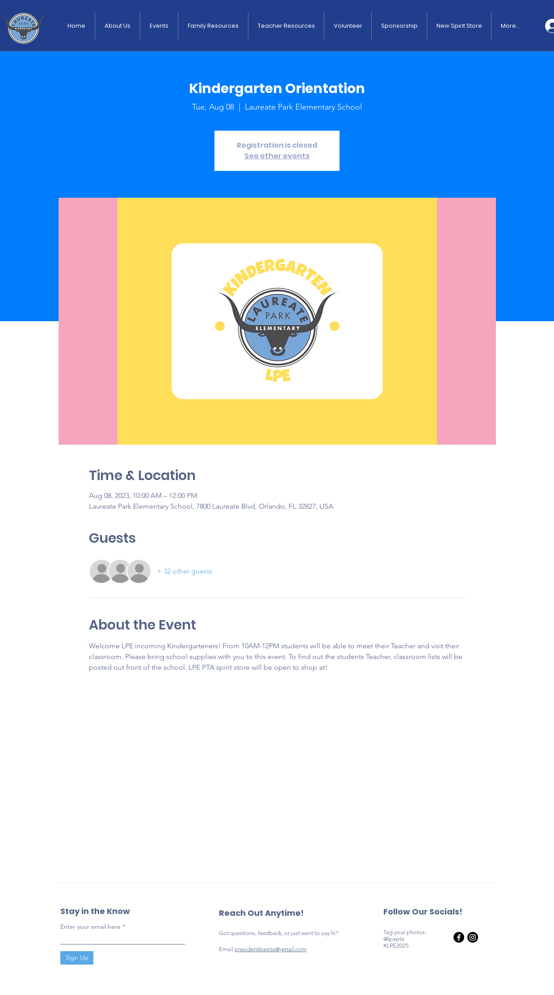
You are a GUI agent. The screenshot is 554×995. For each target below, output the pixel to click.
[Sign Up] (76, 958)
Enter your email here (90, 926)
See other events (277, 156)
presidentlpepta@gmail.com (270, 949)
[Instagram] (472, 937)
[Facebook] (458, 937)
